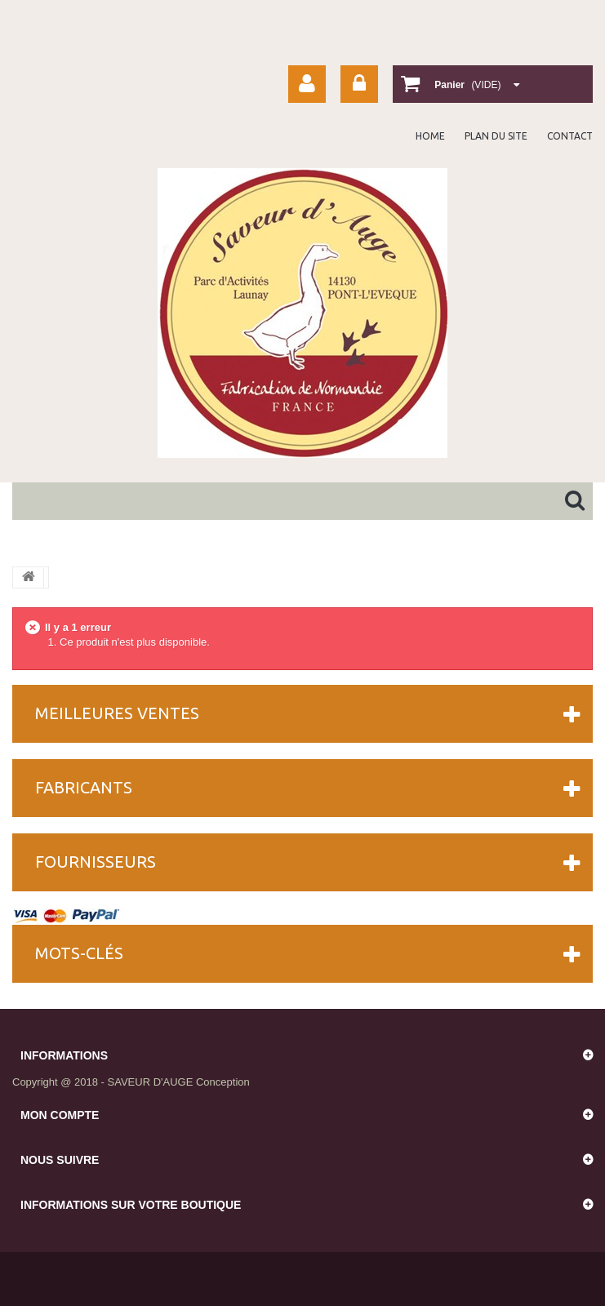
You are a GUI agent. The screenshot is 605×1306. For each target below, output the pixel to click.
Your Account (307, 84)
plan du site (496, 136)
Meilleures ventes (117, 713)
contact (570, 136)
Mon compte (59, 1115)
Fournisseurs (95, 861)
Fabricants (83, 787)
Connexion (359, 84)
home (430, 136)
